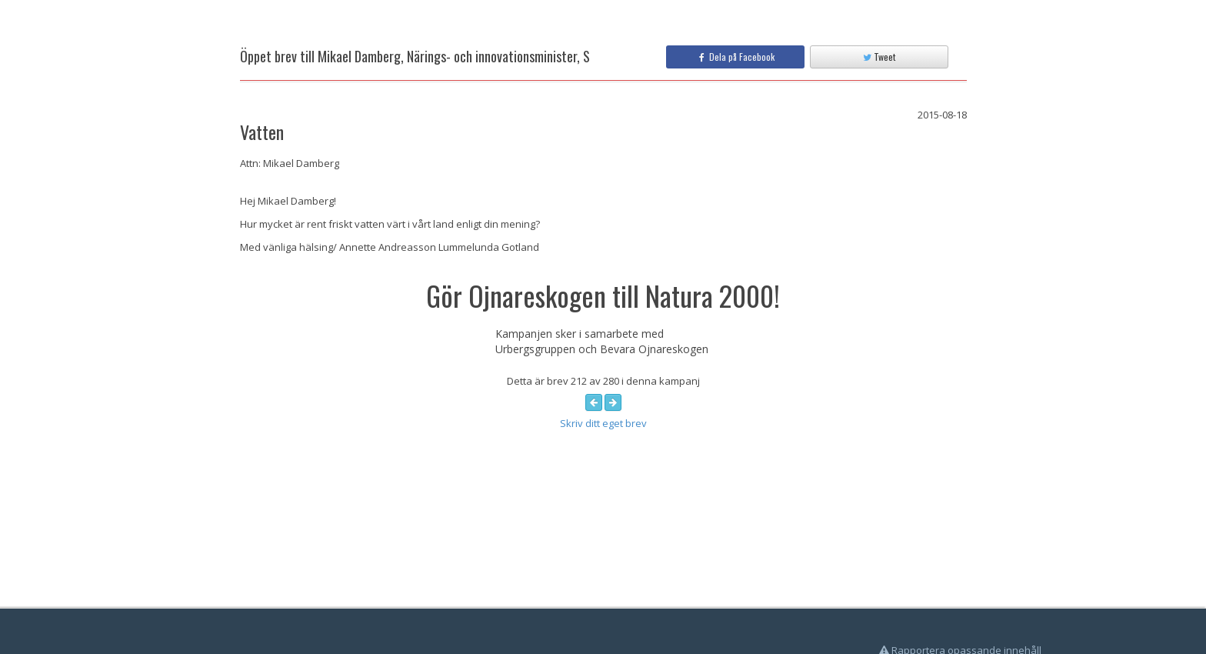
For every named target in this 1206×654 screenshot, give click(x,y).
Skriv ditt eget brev (603, 423)
